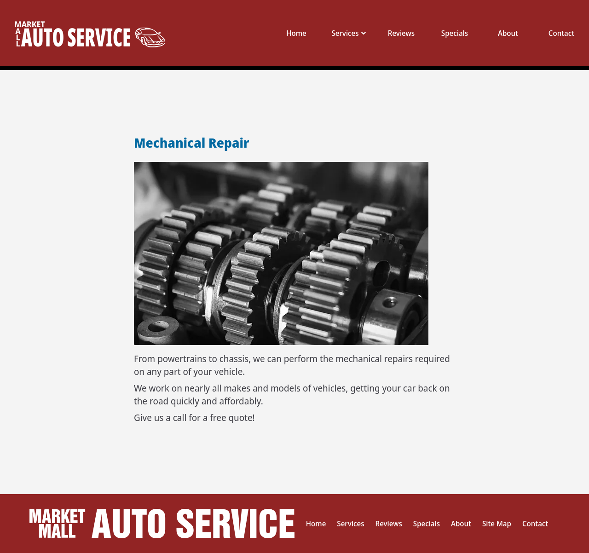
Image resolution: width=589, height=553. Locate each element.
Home (296, 33)
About (508, 33)
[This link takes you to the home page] (98, 33)
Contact (561, 33)
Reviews (401, 33)
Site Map (496, 523)
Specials (454, 33)
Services (350, 523)
